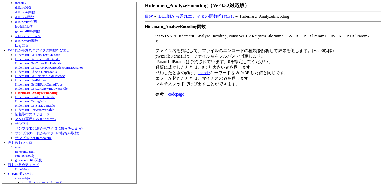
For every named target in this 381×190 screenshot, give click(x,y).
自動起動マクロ (20, 143)
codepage (176, 94)
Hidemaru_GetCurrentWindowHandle (41, 89)
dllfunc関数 (23, 8)
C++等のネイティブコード (42, 183)
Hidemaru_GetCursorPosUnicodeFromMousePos (49, 67)
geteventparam (25, 151)
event (18, 147)
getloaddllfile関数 (27, 31)
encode (204, 72)
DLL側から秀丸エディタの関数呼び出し (39, 50)
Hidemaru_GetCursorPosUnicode (38, 63)
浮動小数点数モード (23, 165)
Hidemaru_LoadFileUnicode (35, 97)
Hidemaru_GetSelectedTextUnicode (40, 76)
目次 (149, 16)
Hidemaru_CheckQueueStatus (36, 72)
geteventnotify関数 (28, 160)
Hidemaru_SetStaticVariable (34, 110)
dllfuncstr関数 (25, 12)
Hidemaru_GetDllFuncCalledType (39, 84)
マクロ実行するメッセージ (35, 119)
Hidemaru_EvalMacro (30, 80)
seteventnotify (25, 156)
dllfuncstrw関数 (26, 22)
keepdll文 (22, 46)
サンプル (22, 124)
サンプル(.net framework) (33, 138)
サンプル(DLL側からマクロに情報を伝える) (49, 128)
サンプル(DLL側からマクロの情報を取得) (47, 133)
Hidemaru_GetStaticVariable (35, 105)
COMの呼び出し (20, 174)
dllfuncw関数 (24, 17)
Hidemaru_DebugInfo (30, 101)
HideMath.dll (24, 169)
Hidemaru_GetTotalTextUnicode (37, 55)
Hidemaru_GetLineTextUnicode (37, 59)
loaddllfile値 (24, 26)
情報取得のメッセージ (32, 114)
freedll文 (21, 3)
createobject (23, 178)
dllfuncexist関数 (26, 41)
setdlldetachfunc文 (28, 36)
